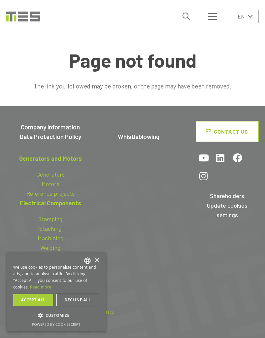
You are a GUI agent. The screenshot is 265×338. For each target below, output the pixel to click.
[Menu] (212, 16)
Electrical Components (50, 203)
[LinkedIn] (220, 158)
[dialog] (56, 292)
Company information (50, 127)
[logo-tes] (23, 16)
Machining (50, 238)
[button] (186, 16)
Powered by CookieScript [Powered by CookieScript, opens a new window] (56, 324)
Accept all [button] (33, 300)
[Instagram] (204, 176)
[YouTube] (204, 158)
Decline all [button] (78, 300)
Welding (50, 247)
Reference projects (50, 193)
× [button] (96, 260)
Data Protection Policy (50, 136)
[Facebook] (237, 158)
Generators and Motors (50, 158)
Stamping (50, 218)
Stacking (50, 228)
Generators (50, 174)
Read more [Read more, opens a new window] (40, 287)
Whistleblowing (138, 136)
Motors (50, 183)
